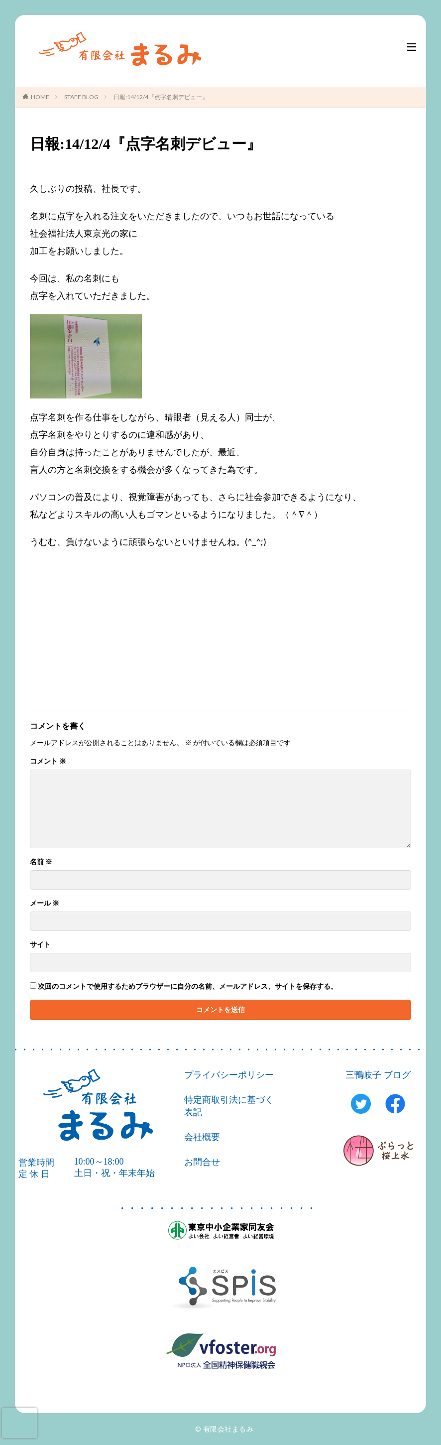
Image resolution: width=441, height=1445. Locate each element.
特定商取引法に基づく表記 (229, 1106)
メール (44, 903)
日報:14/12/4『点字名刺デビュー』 (160, 97)
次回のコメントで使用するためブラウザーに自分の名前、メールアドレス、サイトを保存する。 (187, 986)
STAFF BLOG (81, 97)
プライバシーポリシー (229, 1075)
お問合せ (202, 1162)
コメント (48, 761)
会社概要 (202, 1137)
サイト (40, 944)
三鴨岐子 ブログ (378, 1075)
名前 (41, 861)
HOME (40, 97)
